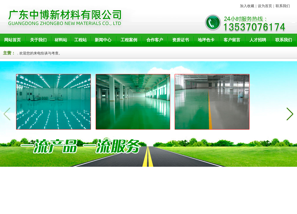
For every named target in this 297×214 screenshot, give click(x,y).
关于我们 (38, 40)
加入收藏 (247, 6)
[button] (290, 114)
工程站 (80, 40)
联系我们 (283, 6)
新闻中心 (103, 40)
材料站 (61, 40)
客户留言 (232, 40)
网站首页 (12, 40)
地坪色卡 (206, 40)
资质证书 (180, 40)
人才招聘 (257, 40)
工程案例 (129, 40)
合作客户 (154, 40)
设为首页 (265, 6)
